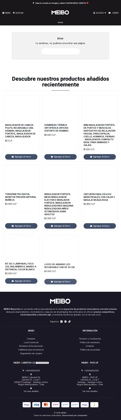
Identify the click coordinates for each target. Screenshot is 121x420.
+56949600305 (31, 370)
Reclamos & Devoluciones (31, 346)
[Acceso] (99, 13)
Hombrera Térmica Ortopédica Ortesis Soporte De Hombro (56, 136)
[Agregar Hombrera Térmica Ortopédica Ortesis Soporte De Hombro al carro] (60, 165)
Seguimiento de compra (31, 353)
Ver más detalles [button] (31, 389)
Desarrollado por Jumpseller (74, 415)
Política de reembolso (90, 342)
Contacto (31, 339)
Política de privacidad (90, 350)
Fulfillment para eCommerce (31, 350)
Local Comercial (31, 342)
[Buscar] (18, 13)
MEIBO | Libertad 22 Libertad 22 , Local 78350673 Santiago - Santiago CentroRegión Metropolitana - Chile (31, 379)
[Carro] (113, 13)
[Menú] (6, 13)
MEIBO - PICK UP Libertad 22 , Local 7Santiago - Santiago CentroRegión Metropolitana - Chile (90, 379)
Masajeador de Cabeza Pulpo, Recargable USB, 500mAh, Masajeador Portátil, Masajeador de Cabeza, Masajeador (20, 136)
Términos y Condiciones (90, 339)
